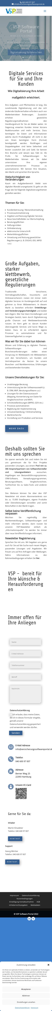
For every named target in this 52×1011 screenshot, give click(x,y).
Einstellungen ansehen (26, 1002)
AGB (38, 902)
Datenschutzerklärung (22, 1008)
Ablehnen (26, 995)
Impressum (34, 1008)
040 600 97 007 (28, 2)
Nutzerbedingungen (25, 898)
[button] (48, 965)
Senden (16, 732)
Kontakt (15, 839)
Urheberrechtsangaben (18, 905)
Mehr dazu (16, 428)
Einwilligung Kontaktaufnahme (21, 902)
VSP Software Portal (26, 31)
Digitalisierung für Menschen (26, 54)
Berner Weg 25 (22, 773)
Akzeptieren (26, 989)
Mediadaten (35, 905)
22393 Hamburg (23, 776)
